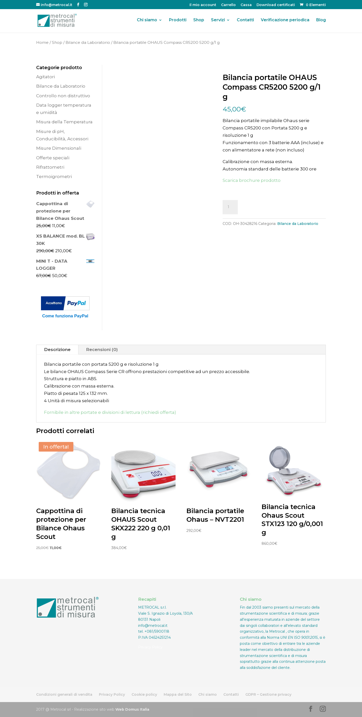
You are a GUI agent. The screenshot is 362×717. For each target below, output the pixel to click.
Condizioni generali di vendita (64, 694)
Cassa (246, 5)
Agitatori (45, 76)
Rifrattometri (50, 167)
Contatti (245, 20)
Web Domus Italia (132, 709)
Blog (321, 20)
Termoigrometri (54, 176)
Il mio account (202, 5)
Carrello (228, 5)
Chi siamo (147, 20)
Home (42, 42)
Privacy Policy (150, 647)
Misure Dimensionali (58, 148)
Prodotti (177, 20)
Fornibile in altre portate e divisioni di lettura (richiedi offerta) (110, 412)
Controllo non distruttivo (63, 95)
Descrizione (57, 349)
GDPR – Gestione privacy (268, 694)
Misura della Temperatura (64, 121)
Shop (198, 20)
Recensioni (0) (102, 349)
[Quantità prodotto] (230, 207)
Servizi (218, 20)
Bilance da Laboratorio (88, 42)
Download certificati (276, 5)
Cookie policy (144, 694)
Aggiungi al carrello (274, 207)
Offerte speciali (52, 157)
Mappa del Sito (178, 694)
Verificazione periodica (285, 20)
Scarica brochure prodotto (252, 180)
